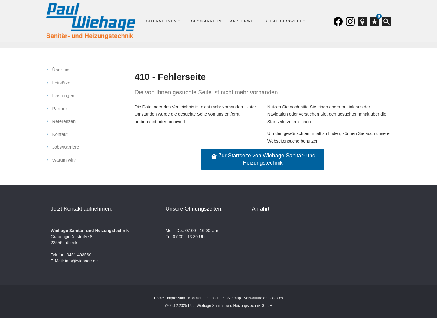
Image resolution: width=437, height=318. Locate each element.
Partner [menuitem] (59, 108)
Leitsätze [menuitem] (61, 82)
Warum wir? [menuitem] (64, 159)
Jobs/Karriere (206, 21)
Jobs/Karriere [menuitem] (65, 146)
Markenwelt (244, 21)
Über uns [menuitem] (61, 69)
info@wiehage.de (81, 260)
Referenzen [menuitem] (64, 121)
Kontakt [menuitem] (60, 134)
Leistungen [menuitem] (63, 95)
